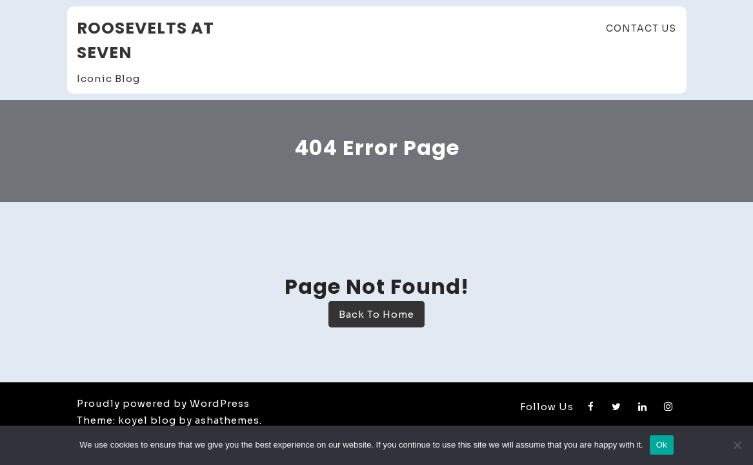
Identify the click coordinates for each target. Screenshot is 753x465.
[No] (736, 445)
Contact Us (641, 28)
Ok (661, 445)
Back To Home (376, 314)
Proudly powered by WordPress (163, 403)
